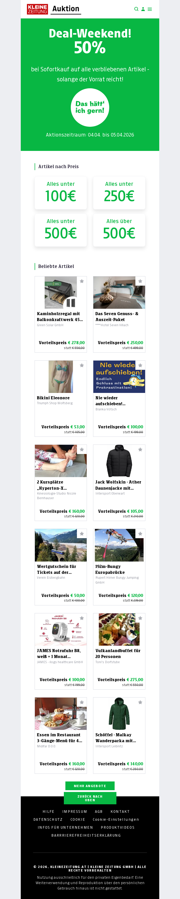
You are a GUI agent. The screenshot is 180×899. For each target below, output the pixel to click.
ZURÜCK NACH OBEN (90, 798)
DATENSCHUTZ (48, 819)
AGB (99, 811)
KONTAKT (120, 811)
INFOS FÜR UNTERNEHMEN (65, 827)
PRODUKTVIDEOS (118, 827)
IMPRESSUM (74, 811)
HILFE (49, 811)
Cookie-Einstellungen (116, 819)
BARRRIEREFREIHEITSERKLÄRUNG (86, 835)
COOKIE (78, 819)
